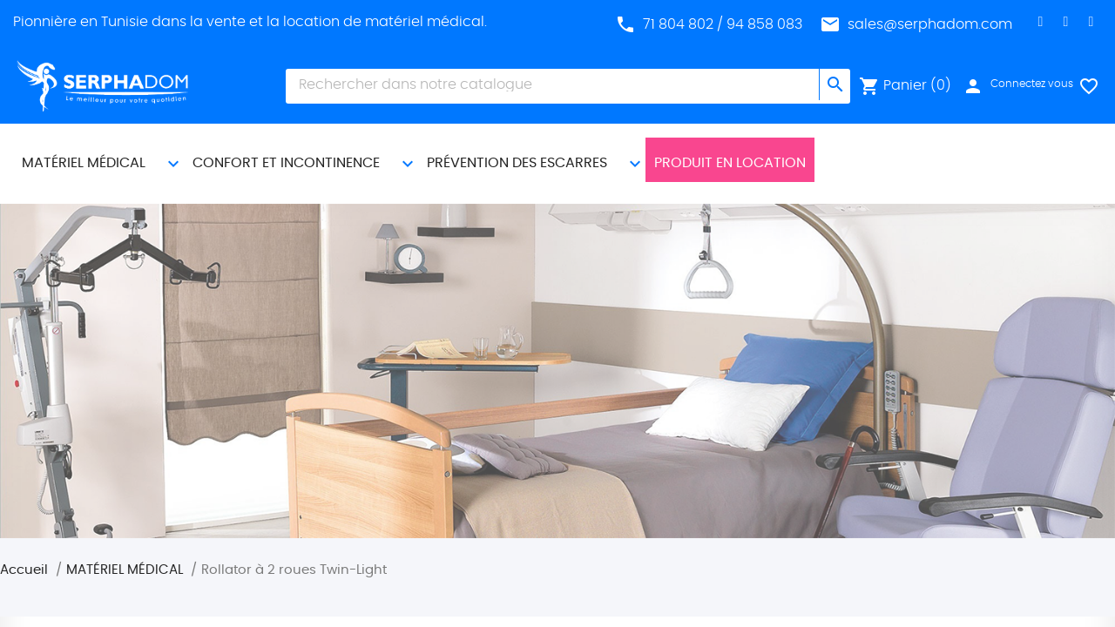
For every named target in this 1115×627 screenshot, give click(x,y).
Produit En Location (730, 149)
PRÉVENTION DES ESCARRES (517, 149)
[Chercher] (553, 84)
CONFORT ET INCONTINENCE (286, 149)
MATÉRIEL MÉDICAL (83, 149)
